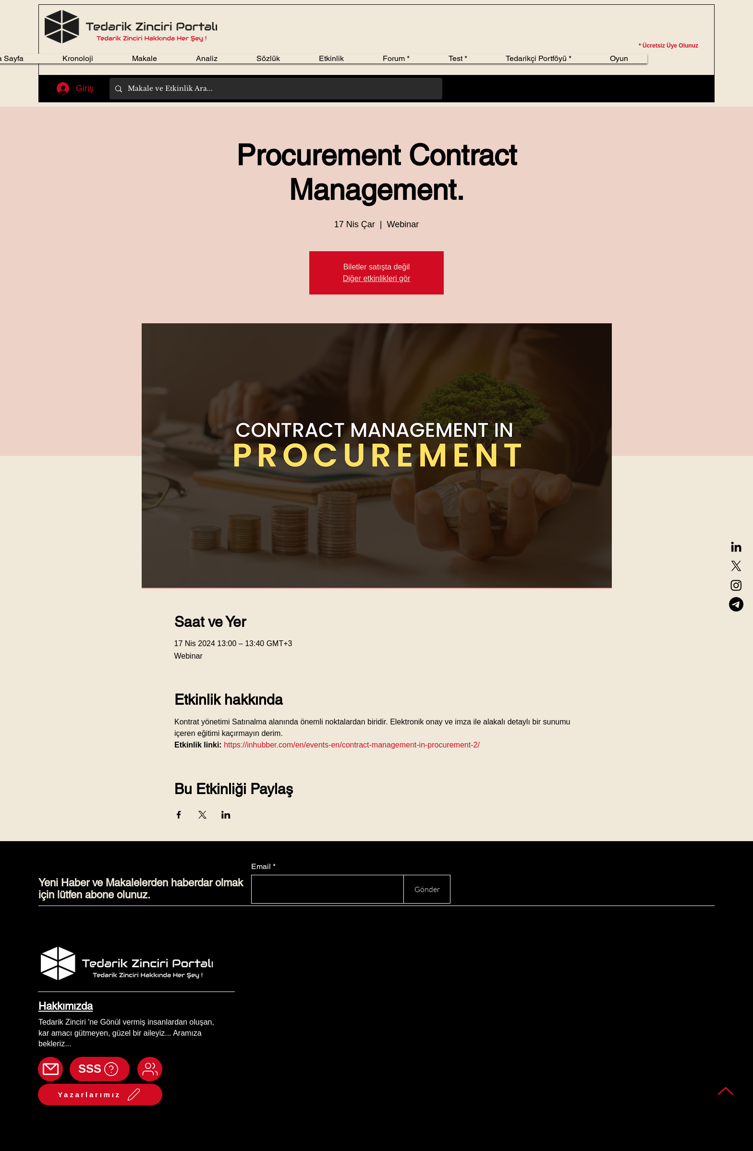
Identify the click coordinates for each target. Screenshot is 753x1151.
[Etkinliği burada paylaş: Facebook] (178, 815)
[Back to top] (725, 1090)
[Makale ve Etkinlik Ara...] (275, 88)
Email (261, 866)
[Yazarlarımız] (100, 1094)
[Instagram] (736, 585)
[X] (736, 566)
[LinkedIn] (736, 546)
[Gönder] (426, 889)
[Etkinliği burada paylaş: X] (202, 815)
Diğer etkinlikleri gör (377, 278)
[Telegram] (736, 604)
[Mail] (50, 1069)
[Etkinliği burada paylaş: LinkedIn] (226, 815)
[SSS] (100, 1069)
